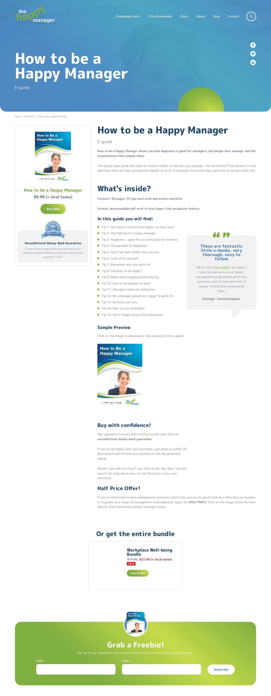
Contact (233, 16)
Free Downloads (160, 16)
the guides (221, 267)
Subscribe (221, 669)
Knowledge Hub (127, 16)
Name (41, 661)
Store (184, 16)
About (200, 16)
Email (127, 661)
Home (18, 116)
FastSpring (145, 434)
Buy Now (53, 209)
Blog (216, 16)
